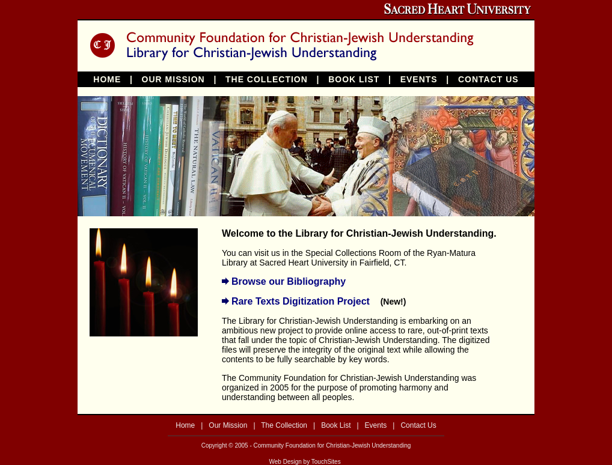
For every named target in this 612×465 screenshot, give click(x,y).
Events (376, 425)
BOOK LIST (353, 79)
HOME (107, 79)
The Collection (284, 425)
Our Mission (228, 425)
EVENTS (419, 79)
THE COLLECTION (266, 79)
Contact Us (418, 425)
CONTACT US (488, 79)
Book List (335, 425)
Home (185, 425)
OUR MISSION (173, 79)
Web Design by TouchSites (305, 461)
